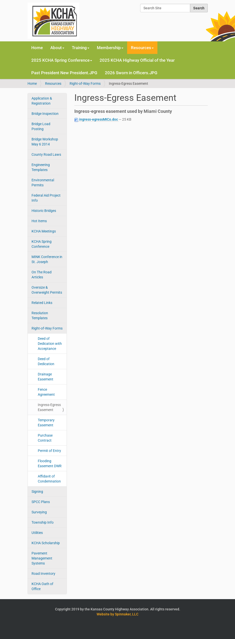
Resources (53, 84)
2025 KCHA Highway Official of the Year (137, 60)
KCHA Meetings (44, 231)
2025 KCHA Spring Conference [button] (61, 60)
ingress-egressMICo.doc (96, 119)
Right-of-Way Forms (85, 84)
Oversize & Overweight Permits (47, 289)
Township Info (43, 522)
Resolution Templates (40, 315)
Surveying (39, 512)
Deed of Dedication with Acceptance (50, 344)
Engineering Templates (41, 167)
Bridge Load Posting (41, 126)
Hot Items (39, 221)
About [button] (57, 47)
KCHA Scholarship (46, 543)
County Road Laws (46, 154)
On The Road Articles (42, 274)
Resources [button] (142, 47)
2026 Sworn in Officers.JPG (131, 72)
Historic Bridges (44, 211)
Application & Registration (42, 100)
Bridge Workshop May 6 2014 (45, 141)
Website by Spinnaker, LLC (117, 614)
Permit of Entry (49, 451)
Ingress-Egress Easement (49, 407)
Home (37, 47)
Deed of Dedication (46, 361)
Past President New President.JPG (64, 72)
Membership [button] (110, 47)
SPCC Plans (41, 502)
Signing (37, 492)
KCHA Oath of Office (42, 586)
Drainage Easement (45, 376)
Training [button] (80, 47)
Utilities (37, 533)
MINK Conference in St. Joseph (47, 259)
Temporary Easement (46, 422)
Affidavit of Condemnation (49, 478)
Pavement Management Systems (42, 558)
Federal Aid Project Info (46, 197)
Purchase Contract (45, 437)
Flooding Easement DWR (50, 463)
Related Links (42, 303)
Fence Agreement (46, 391)
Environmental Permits (43, 182)
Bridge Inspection (45, 114)
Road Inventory (43, 574)
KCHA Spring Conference (42, 244)
